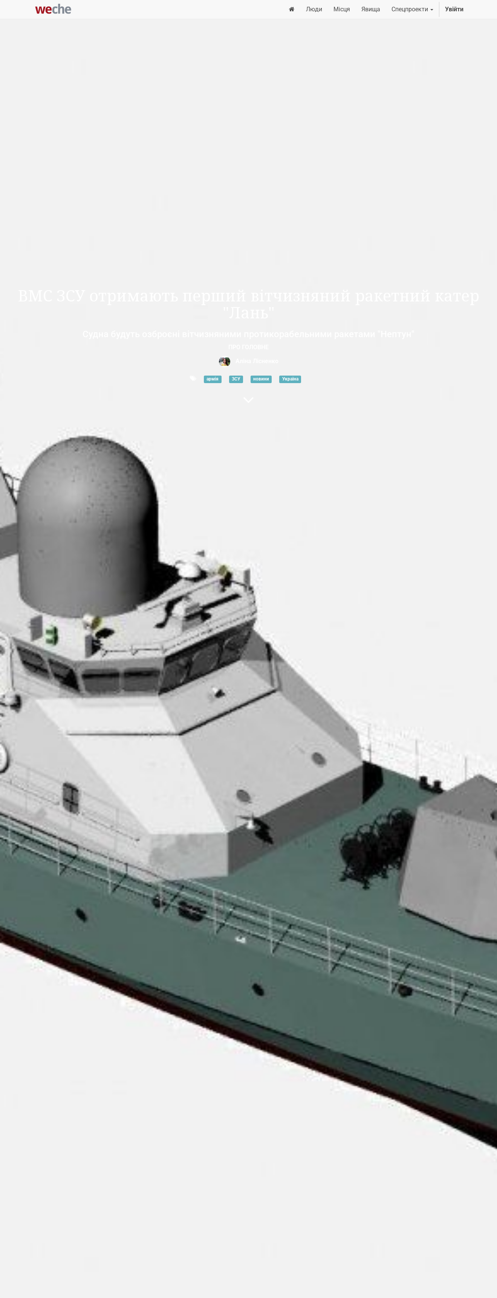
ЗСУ (236, 379)
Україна (290, 379)
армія (212, 379)
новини (261, 379)
